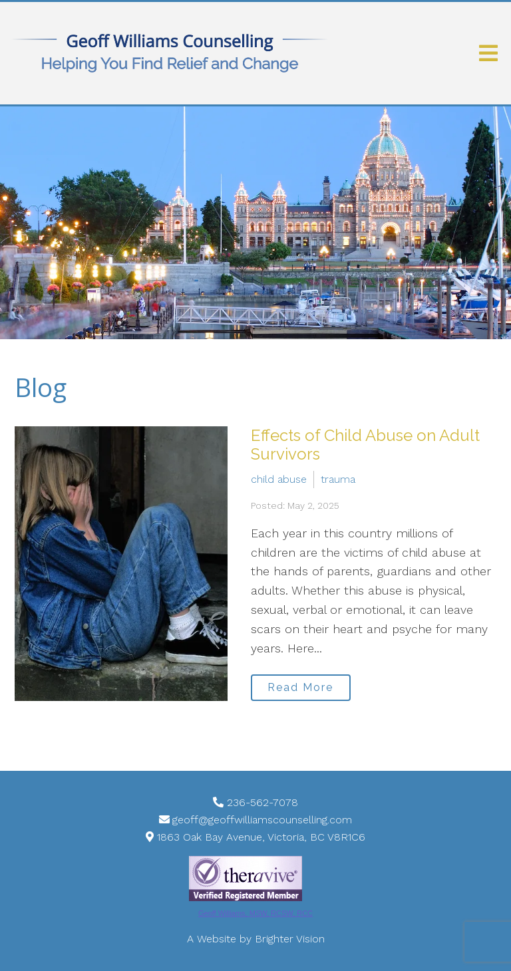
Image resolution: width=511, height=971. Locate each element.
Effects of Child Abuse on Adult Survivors (365, 445)
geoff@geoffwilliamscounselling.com (262, 819)
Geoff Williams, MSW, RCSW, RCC (255, 913)
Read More (300, 687)
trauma (338, 479)
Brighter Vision (290, 938)
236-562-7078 (262, 802)
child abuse (279, 479)
